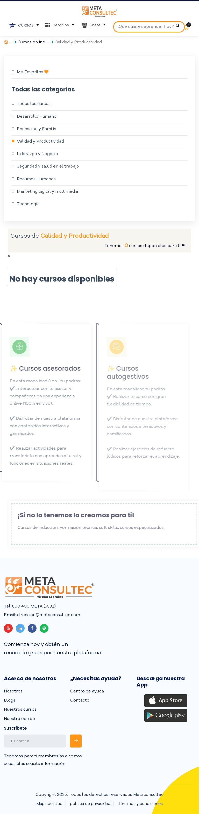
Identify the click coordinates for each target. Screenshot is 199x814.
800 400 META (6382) (33, 606)
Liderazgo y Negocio (37, 154)
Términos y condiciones (140, 804)
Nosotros (13, 691)
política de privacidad (90, 804)
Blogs (9, 700)
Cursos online (31, 42)
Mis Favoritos (32, 72)
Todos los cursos (34, 104)
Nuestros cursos (20, 710)
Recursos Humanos (36, 179)
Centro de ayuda (87, 691)
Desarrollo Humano (36, 117)
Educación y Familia (36, 129)
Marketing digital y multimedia (47, 192)
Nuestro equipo (19, 719)
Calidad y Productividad (40, 141)
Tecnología (28, 204)
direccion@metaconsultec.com (48, 615)
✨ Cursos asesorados (37, 368)
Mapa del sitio (49, 804)
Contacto (79, 700)
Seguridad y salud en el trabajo (48, 166)
